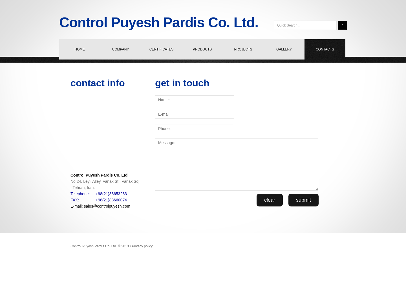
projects (243, 49)
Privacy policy (142, 246)
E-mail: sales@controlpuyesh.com (100, 206)
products (202, 49)
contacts (325, 49)
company (120, 49)
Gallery (284, 49)
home (80, 49)
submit (303, 200)
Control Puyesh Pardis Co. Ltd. (158, 22)
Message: (236, 164)
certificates (161, 49)
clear (269, 200)
